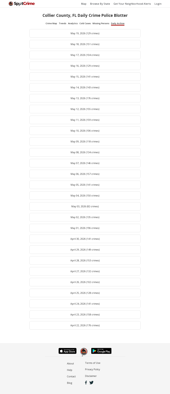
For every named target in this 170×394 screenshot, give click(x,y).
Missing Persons (101, 23)
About (70, 363)
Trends (62, 23)
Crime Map (51, 23)
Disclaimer (91, 376)
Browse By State (100, 3)
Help (69, 370)
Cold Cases (85, 23)
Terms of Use (92, 363)
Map (84, 3)
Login (158, 3)
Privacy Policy (92, 369)
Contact (71, 376)
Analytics (73, 23)
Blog (69, 383)
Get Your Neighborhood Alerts (132, 3)
